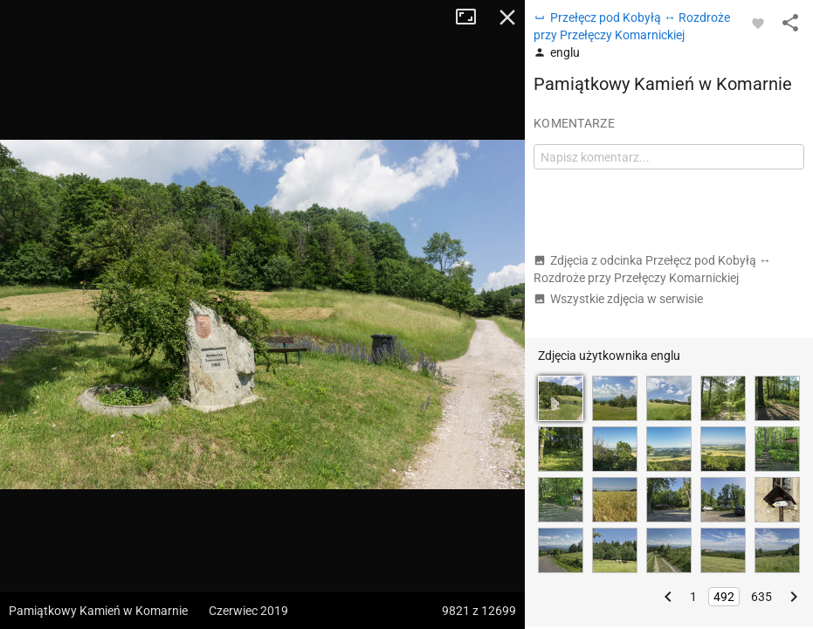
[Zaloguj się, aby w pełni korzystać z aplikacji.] (758, 23)
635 (761, 597)
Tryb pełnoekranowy (472, 17)
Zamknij (507, 17)
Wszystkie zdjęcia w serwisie (618, 299)
